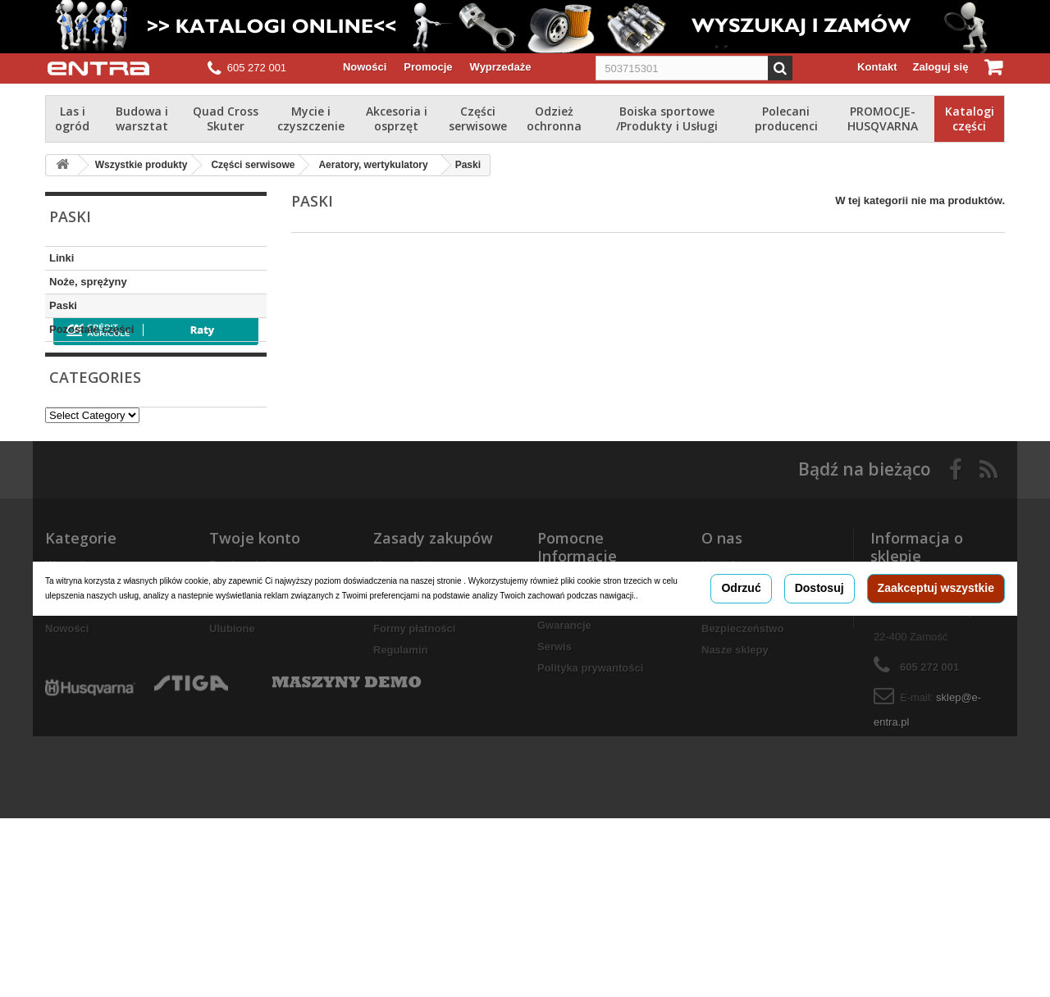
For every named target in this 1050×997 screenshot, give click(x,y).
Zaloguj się (941, 67)
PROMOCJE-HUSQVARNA (882, 118)
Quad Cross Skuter (225, 118)
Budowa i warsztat (142, 118)
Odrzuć (740, 706)
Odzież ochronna (554, 118)
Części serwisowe (478, 118)
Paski (63, 305)
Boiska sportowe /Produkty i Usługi (667, 118)
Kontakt (877, 67)
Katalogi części (969, 118)
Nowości (364, 67)
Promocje (428, 67)
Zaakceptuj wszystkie (936, 706)
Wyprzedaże (501, 67)
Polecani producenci (786, 118)
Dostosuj (819, 706)
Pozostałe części (91, 329)
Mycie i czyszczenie (311, 118)
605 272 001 (256, 67)
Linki (61, 258)
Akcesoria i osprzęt (396, 118)
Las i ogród (72, 118)
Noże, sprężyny (88, 281)
